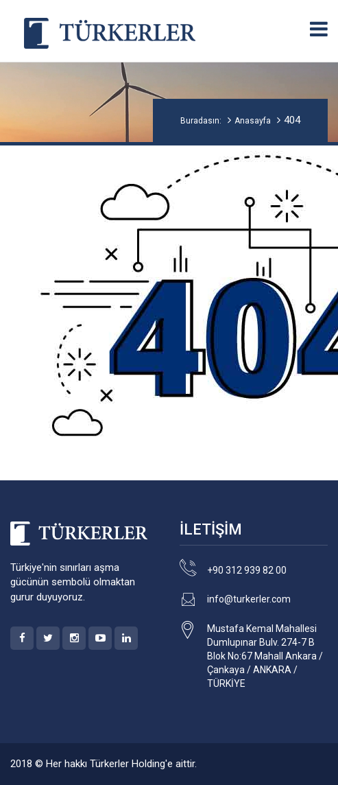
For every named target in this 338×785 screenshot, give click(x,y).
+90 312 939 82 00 (247, 570)
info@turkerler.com (249, 599)
